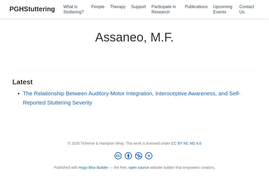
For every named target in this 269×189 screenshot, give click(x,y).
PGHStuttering (32, 9)
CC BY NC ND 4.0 (186, 143)
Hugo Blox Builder (93, 167)
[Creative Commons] (134, 155)
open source (138, 167)
